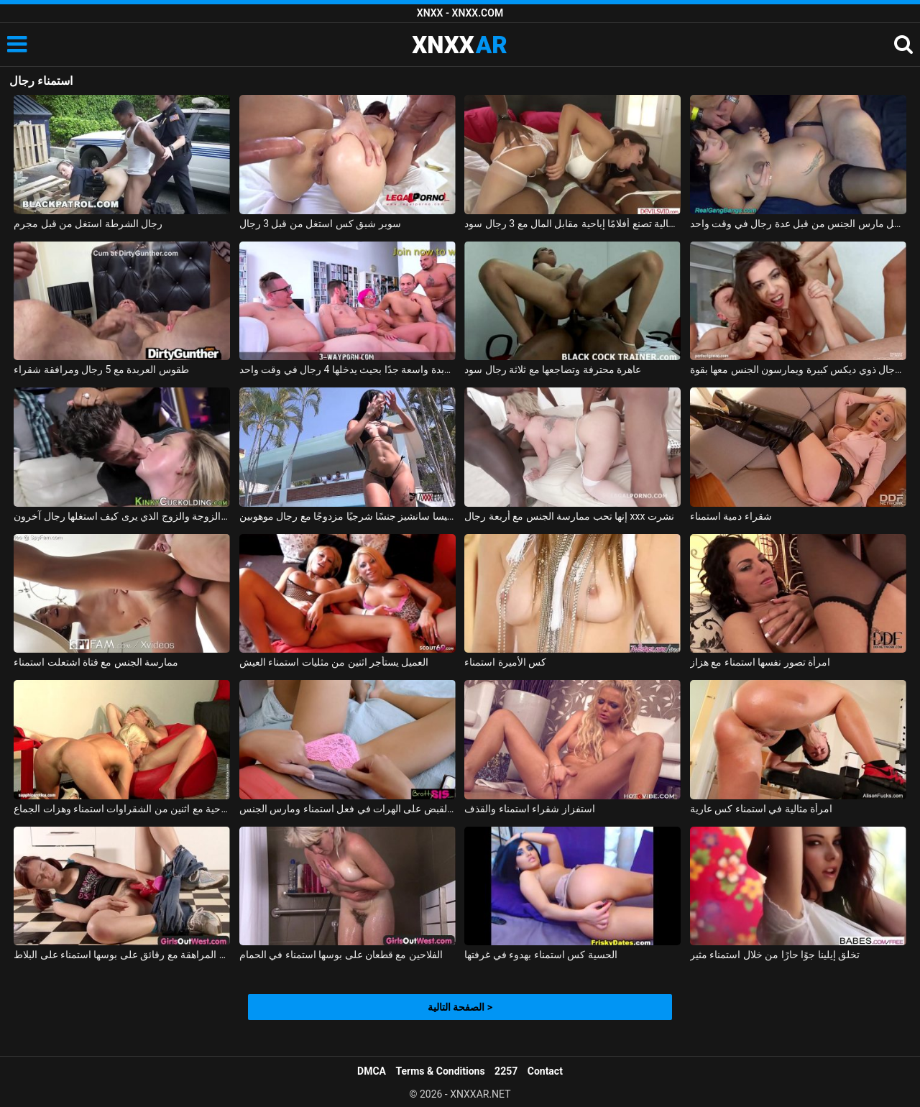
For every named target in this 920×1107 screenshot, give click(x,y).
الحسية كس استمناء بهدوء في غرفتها (540, 954)
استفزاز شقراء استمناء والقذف (529, 808)
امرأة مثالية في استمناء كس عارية (761, 808)
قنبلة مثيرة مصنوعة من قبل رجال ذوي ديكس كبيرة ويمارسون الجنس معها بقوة (798, 369)
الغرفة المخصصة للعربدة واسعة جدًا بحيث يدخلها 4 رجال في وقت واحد (347, 369)
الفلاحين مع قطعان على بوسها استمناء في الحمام (341, 954)
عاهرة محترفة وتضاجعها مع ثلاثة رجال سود (552, 369)
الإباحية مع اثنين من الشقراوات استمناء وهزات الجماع (122, 808)
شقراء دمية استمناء (731, 516)
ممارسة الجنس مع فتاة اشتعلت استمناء (96, 662)
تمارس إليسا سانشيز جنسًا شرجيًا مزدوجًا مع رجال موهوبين (347, 516)
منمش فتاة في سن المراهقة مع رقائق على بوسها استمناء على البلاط (122, 954)
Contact (545, 1071)
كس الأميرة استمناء (505, 662)
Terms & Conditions (440, 1071)
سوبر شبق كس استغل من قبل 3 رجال (320, 223)
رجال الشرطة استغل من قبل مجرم (88, 223)
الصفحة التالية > (460, 1007)
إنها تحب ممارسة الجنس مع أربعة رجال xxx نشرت (569, 516)
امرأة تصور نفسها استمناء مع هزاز (760, 662)
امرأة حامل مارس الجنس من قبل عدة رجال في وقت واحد (798, 223)
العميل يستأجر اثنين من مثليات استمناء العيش (334, 662)
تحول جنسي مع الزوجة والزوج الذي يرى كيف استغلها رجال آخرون (122, 516)
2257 (506, 1071)
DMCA (371, 1071)
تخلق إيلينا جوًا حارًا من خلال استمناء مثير (775, 954)
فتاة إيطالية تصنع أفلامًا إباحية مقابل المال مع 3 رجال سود (572, 223)
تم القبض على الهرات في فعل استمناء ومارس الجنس (347, 808)
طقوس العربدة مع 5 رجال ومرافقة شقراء (101, 369)
